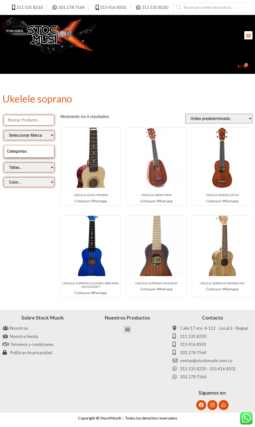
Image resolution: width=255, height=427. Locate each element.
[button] (248, 35)
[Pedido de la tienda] (219, 118)
